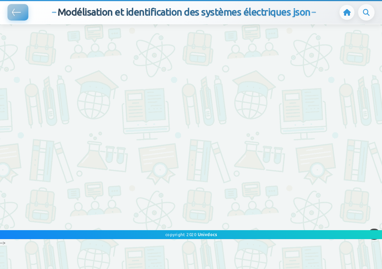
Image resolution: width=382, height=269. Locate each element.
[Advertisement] (136, 35)
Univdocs (206, 234)
